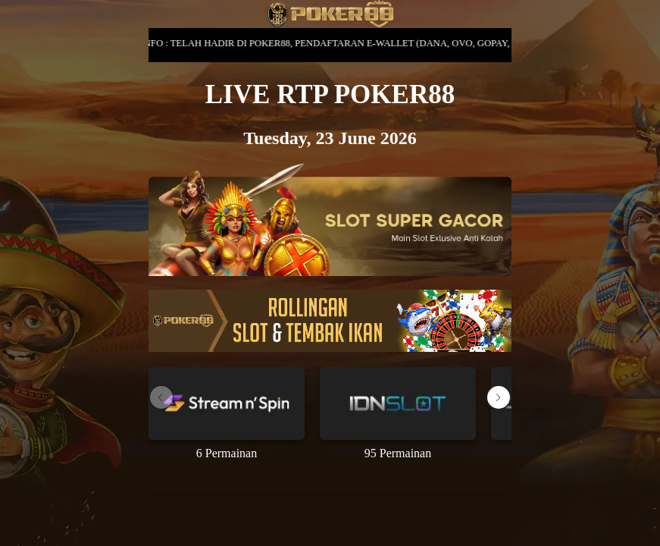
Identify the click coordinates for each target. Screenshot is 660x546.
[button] (498, 397)
